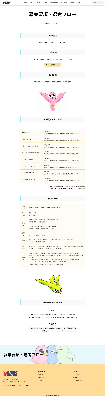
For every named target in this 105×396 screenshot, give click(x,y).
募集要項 (75, 377)
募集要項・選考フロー (75, 3)
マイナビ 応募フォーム (52, 65)
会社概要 (40, 380)
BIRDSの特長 (41, 377)
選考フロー (57, 23)
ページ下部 (54, 59)
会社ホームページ (97, 3)
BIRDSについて (28, 3)
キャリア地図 (64, 3)
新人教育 (45, 3)
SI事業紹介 (37, 3)
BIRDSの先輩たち (54, 3)
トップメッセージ (77, 374)
